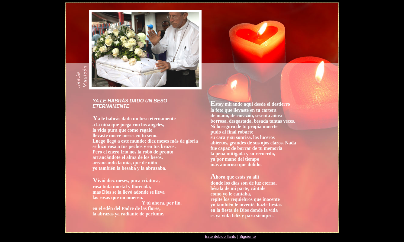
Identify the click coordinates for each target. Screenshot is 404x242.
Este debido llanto (220, 236)
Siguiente (247, 236)
